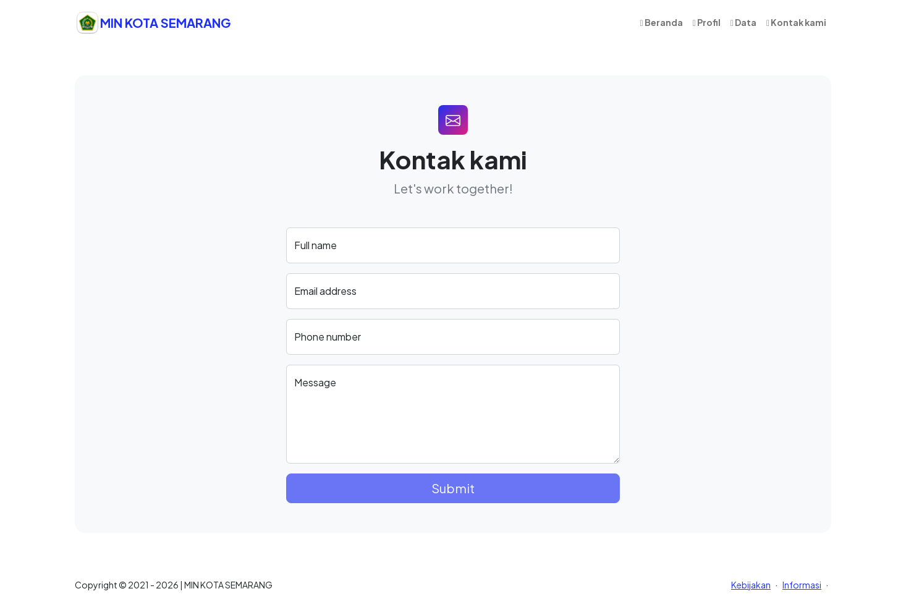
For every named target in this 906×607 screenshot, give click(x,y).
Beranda (661, 22)
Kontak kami (796, 22)
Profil (707, 22)
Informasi (801, 584)
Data (743, 22)
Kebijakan (751, 584)
